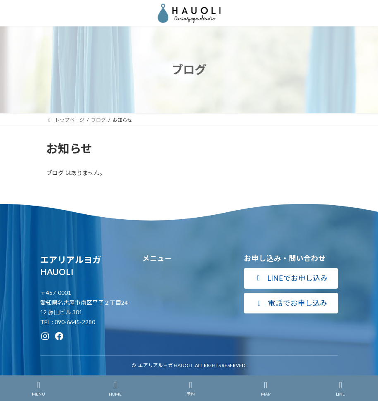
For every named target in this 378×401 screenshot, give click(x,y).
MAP (265, 388)
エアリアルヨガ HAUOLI (165, 365)
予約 (190, 388)
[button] (291, 278)
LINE (341, 388)
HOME (115, 388)
